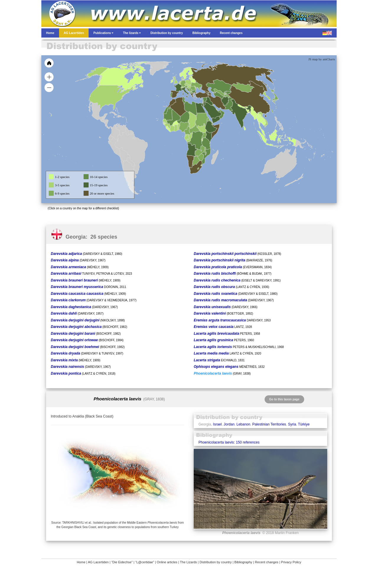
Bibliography (243, 562)
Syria (292, 424)
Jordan (229, 424)
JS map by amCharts (321, 59)
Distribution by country (216, 562)
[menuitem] (219, 110)
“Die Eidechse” (122, 562)
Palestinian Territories (269, 424)
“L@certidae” (144, 562)
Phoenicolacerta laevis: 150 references (229, 442)
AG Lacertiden (98, 562)
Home (81, 562)
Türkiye (303, 424)
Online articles (167, 562)
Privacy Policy (291, 562)
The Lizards (188, 562)
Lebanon (243, 424)
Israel (217, 424)
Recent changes (266, 562)
